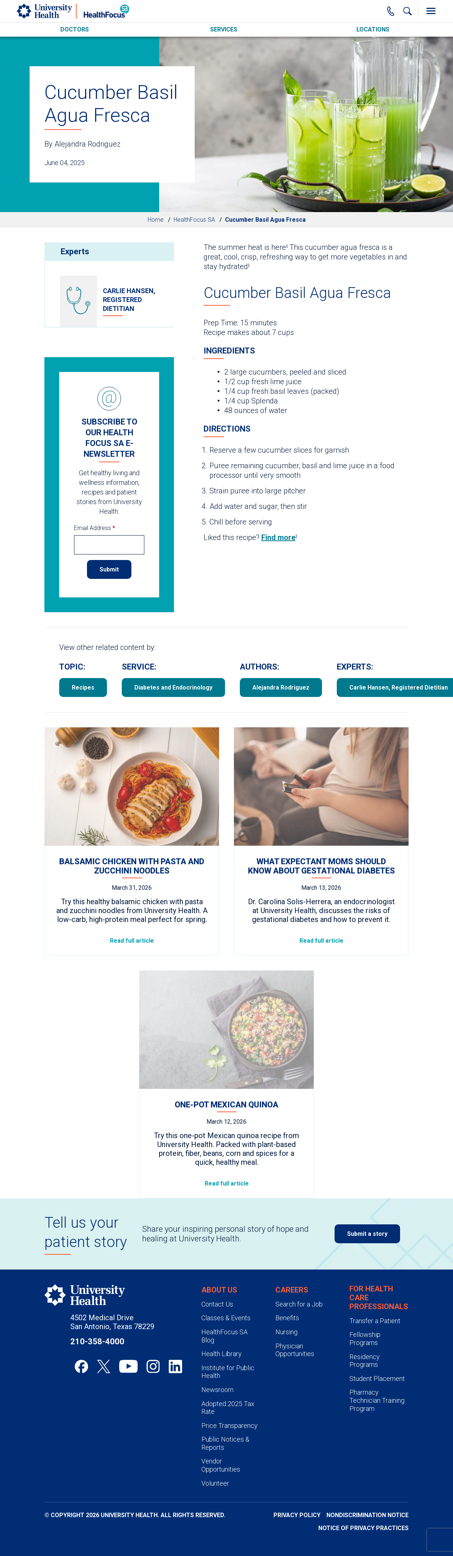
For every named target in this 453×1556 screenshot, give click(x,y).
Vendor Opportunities (220, 1465)
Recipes (83, 687)
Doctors (74, 29)
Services (223, 29)
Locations (372, 29)
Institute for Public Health (227, 1372)
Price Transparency (229, 1425)
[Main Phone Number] (390, 11)
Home (156, 219)
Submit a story (367, 1233)
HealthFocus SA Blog (224, 1336)
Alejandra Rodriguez (280, 687)
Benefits (287, 1318)
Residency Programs (364, 1361)
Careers (291, 1289)
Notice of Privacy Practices (363, 1528)
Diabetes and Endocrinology (173, 687)
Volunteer (215, 1483)
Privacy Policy (297, 1515)
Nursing (286, 1332)
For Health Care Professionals (378, 1297)
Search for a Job (299, 1304)
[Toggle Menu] (430, 11)
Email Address (94, 527)
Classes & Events (226, 1318)
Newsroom (217, 1390)
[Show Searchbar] (407, 11)
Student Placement (377, 1378)
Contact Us (217, 1304)
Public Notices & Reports (225, 1443)
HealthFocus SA (194, 219)
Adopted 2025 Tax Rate (227, 1408)
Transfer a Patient (374, 1321)
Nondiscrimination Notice (367, 1515)
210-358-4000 (97, 1341)
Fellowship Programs (364, 1339)
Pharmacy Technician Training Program (377, 1400)
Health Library (221, 1354)
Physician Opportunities (294, 1350)
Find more (278, 537)
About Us (219, 1289)
